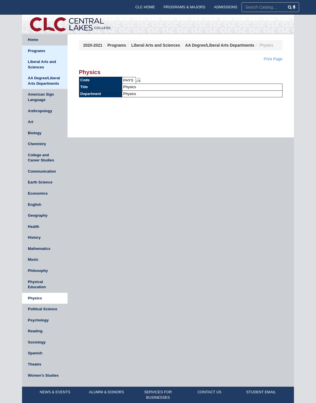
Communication (42, 171)
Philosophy (38, 270)
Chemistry (37, 144)
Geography (38, 215)
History (34, 237)
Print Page (273, 59)
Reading (35, 331)
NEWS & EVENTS (55, 392)
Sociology (37, 342)
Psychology (38, 320)
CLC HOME (145, 7)
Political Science (42, 309)
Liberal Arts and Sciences (42, 64)
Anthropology (40, 111)
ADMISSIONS (225, 7)
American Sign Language (41, 97)
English (34, 204)
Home (33, 39)
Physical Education (37, 284)
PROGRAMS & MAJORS (184, 7)
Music (33, 259)
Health (33, 226)
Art (30, 122)
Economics (38, 193)
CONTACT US (209, 392)
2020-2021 (92, 45)
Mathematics (39, 248)
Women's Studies (43, 375)
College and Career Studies (41, 158)
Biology (35, 133)
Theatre (34, 364)
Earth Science (40, 182)
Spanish (35, 353)
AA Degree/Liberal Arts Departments (44, 81)
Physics (35, 298)
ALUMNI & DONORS (106, 392)
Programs (36, 51)
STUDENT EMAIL (261, 392)
